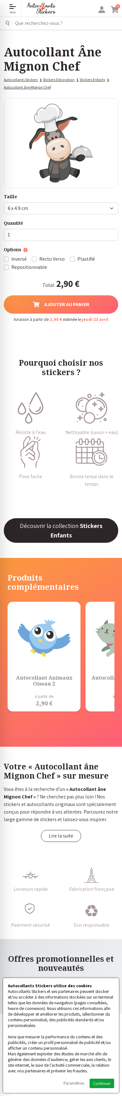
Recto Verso (52, 259)
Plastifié (86, 259)
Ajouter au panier (61, 304)
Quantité (13, 223)
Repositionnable (29, 267)
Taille (10, 197)
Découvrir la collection (61, 530)
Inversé (19, 259)
